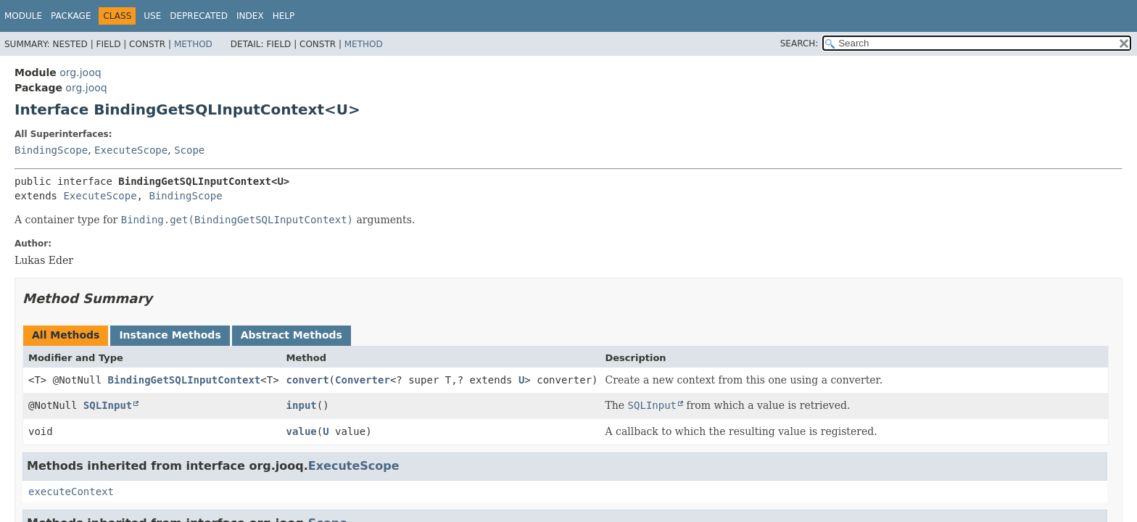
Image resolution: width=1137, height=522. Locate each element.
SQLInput (107, 405)
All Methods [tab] (65, 335)
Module (23, 16)
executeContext (71, 491)
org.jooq (80, 72)
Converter (362, 380)
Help (284, 16)
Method (193, 44)
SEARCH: (799, 43)
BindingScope (51, 150)
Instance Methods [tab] (169, 335)
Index (250, 16)
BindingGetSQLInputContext (184, 380)
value (301, 431)
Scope (189, 150)
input (301, 405)
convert (307, 380)
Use (152, 16)
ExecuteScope (131, 150)
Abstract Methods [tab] (291, 335)
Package (71, 16)
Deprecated (199, 16)
